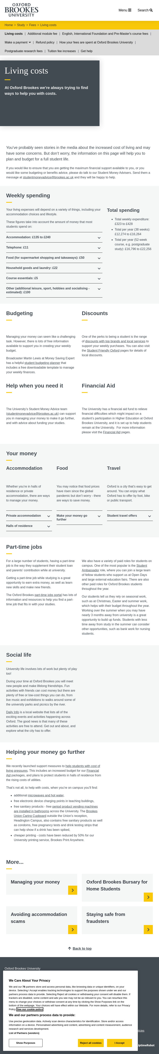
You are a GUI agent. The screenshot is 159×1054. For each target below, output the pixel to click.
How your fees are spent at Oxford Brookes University (96, 42)
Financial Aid (112, 432)
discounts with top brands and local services (115, 341)
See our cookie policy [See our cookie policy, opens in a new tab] (30, 1009)
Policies (139, 1030)
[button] (54, 237)
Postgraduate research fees (24, 51)
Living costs (48, 25)
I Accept (119, 1042)
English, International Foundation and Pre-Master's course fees (105, 33)
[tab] (54, 237)
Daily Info (12, 712)
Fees (32, 25)
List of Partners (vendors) (24, 1033)
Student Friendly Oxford (103, 350)
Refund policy (45, 42)
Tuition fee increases (62, 51)
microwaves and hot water (46, 795)
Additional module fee (42, 33)
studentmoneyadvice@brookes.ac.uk (48, 177)
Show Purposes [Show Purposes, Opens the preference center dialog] (25, 1042)
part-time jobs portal (48, 595)
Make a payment (18, 42)
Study (21, 25)
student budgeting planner (42, 363)
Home (9, 25)
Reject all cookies (90, 1042)
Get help (86, 51)
